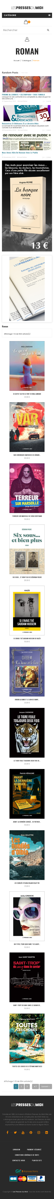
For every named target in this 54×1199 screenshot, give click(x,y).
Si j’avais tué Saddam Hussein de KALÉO (27, 638)
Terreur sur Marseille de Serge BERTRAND (27, 516)
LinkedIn (46, 1132)
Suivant (45, 1086)
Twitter (15, 1132)
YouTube (23, 1132)
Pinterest (31, 1132)
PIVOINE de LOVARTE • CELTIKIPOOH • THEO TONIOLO (23, 94)
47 (35, 1086)
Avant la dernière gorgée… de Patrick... (27, 822)
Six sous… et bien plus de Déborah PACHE (27, 577)
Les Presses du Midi (20, 1192)
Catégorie (10, 15)
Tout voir (24, 73)
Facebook (7, 1132)
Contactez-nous (18, 1160)
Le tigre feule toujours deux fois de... (27, 761)
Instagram (38, 1132)
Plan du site (37, 1160)
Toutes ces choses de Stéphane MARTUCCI (27, 1066)
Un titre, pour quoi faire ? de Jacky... (27, 944)
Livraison (16, 1149)
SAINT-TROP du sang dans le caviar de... (27, 1005)
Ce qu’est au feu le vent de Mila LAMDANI (27, 394)
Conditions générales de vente (27, 1155)
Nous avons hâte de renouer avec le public (20, 152)
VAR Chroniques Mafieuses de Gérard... (27, 455)
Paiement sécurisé (34, 1149)
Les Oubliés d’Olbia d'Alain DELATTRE (27, 883)
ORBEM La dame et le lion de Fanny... (27, 699)
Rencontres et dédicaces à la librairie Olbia (20, 123)
